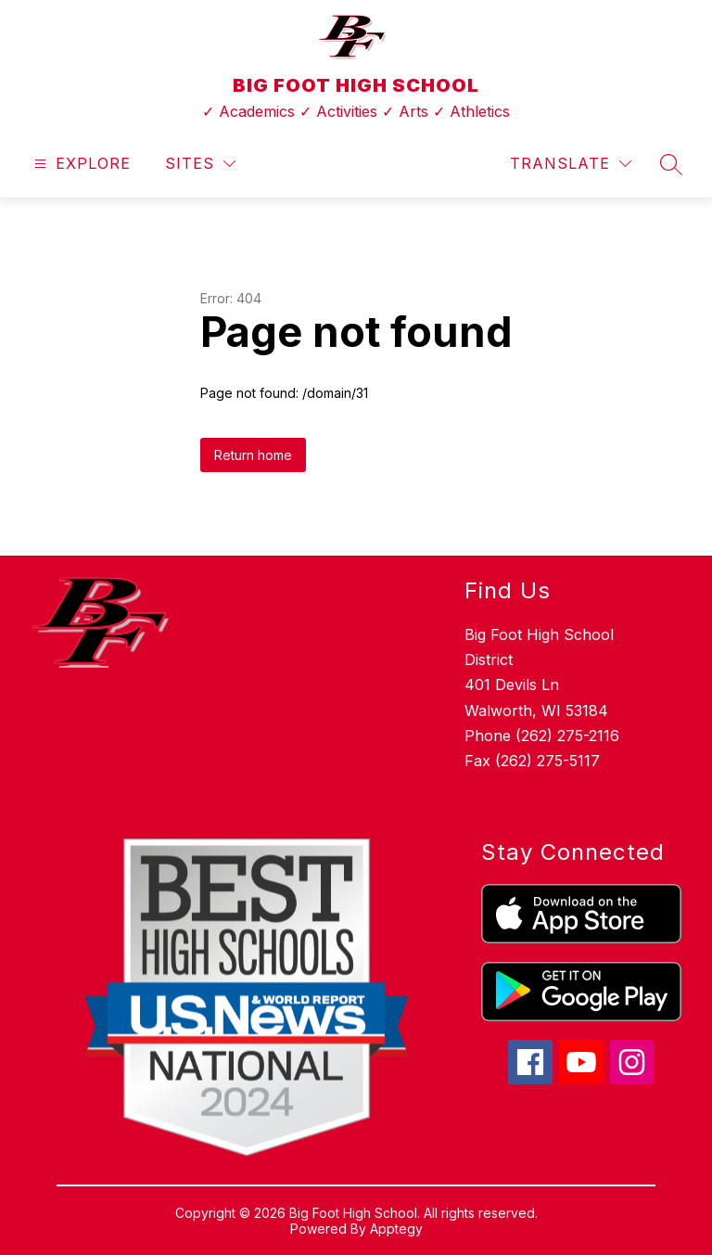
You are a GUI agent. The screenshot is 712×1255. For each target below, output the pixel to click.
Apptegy (396, 1228)
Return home (253, 455)
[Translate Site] (570, 163)
